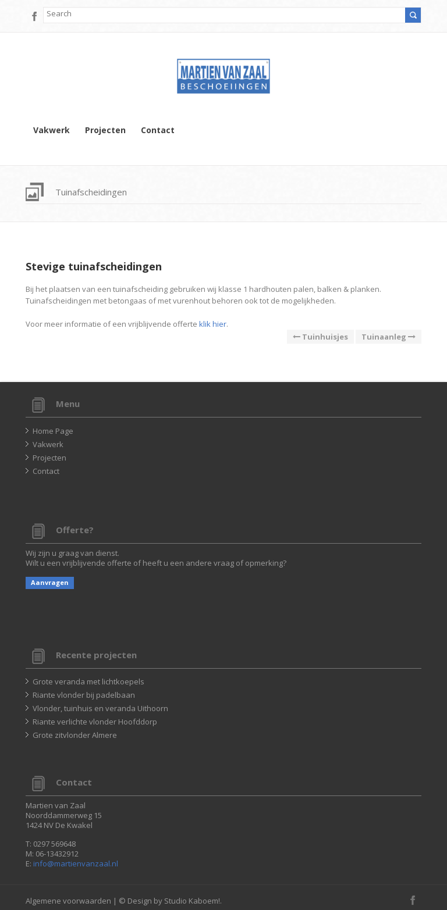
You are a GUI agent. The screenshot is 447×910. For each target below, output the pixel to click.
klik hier (212, 324)
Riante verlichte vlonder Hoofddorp (95, 721)
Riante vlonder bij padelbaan (84, 695)
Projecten (105, 130)
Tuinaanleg (388, 336)
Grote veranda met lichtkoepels (88, 681)
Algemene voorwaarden (68, 900)
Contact (158, 130)
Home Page (53, 431)
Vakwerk (51, 130)
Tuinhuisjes (320, 336)
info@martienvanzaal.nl (75, 863)
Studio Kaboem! (192, 900)
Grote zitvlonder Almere (75, 735)
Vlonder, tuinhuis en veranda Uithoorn (100, 708)
